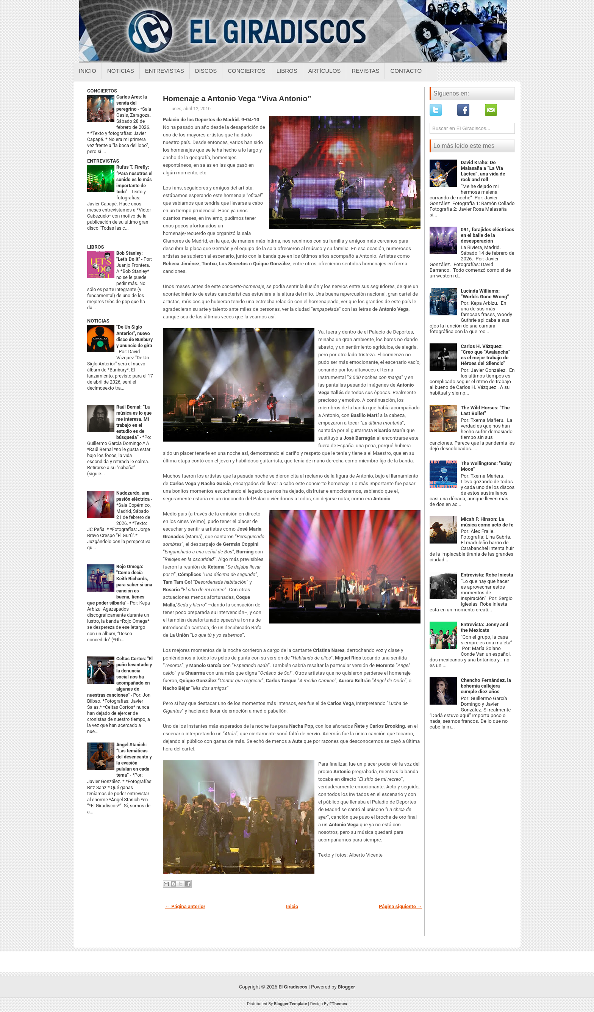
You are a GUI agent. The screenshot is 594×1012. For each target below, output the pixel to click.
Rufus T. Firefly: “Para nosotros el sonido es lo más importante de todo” (134, 179)
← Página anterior (185, 906)
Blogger (346, 987)
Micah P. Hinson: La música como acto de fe (487, 522)
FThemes (338, 1003)
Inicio (87, 70)
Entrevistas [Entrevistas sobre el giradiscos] (164, 70)
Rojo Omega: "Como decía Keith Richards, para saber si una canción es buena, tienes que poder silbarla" (119, 585)
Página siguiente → (400, 906)
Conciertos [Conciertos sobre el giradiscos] (246, 70)
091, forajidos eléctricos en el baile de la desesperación (487, 235)
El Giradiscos (292, 987)
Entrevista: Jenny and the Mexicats (484, 627)
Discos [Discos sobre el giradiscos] (206, 70)
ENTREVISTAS (103, 161)
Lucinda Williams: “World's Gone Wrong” (485, 293)
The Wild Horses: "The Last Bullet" (485, 410)
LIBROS (95, 247)
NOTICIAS (98, 321)
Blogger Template (290, 1003)
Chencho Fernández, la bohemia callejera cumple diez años (486, 685)
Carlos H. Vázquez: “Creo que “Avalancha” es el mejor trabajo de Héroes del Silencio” (485, 354)
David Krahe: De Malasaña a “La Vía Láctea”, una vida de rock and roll (483, 171)
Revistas (365, 70)
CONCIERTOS (102, 91)
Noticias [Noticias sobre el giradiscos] (120, 70)
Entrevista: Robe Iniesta (487, 575)
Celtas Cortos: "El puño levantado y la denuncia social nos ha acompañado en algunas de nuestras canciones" (120, 677)
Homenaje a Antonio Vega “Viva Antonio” (237, 98)
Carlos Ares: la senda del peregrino (131, 103)
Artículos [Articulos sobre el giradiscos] (324, 70)
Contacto (406, 70)
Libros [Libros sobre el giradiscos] (287, 70)
